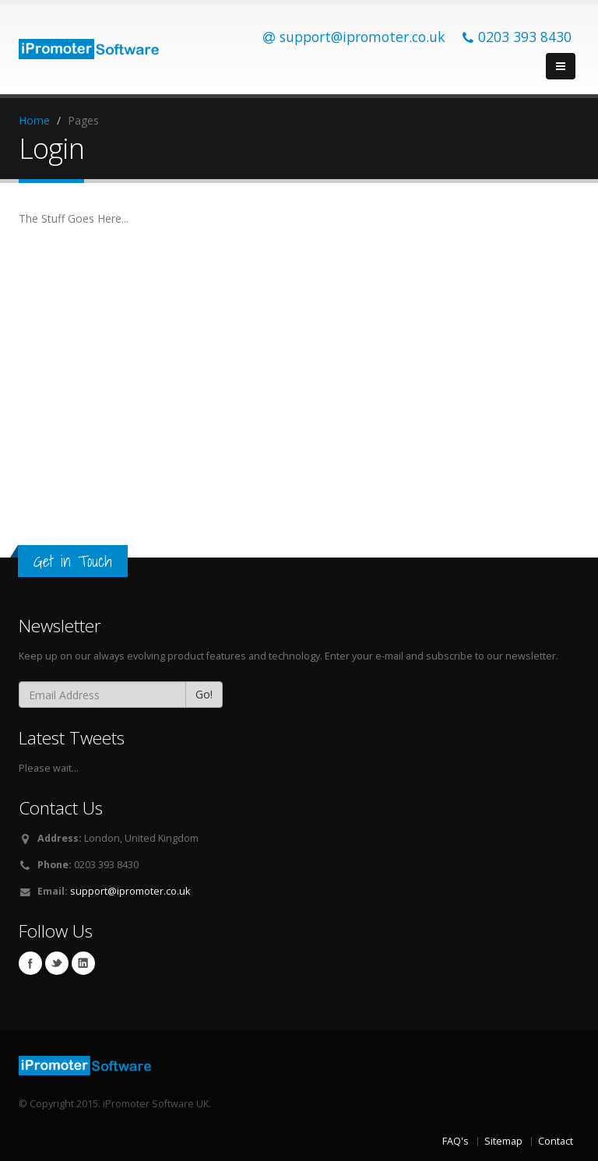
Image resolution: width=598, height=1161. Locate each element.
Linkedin (83, 963)
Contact (555, 1141)
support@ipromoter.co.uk (130, 891)
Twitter (57, 963)
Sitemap (503, 1141)
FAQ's (455, 1141)
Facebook (30, 963)
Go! (204, 694)
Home (34, 120)
